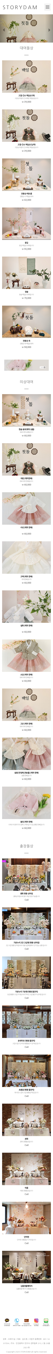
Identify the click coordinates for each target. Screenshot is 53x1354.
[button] (4, 28)
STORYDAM (25, 1352)
